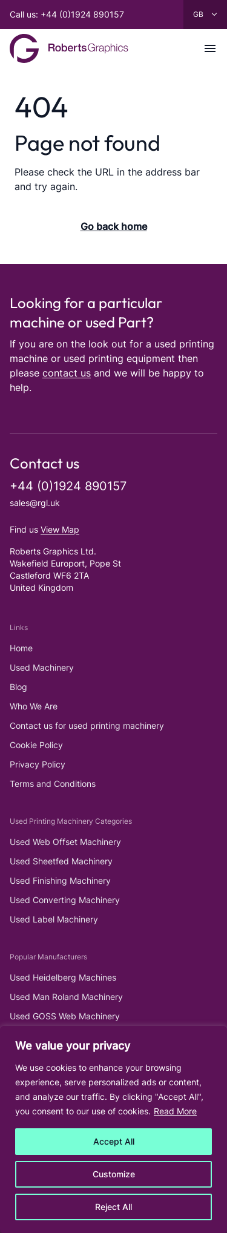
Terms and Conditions (53, 783)
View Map (60, 529)
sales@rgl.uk (35, 503)
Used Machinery (42, 667)
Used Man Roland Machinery (66, 996)
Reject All (113, 1207)
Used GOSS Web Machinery (65, 1016)
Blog (18, 687)
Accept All (113, 1141)
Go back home (114, 226)
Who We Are (34, 706)
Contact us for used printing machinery (87, 725)
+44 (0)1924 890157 (68, 486)
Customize (114, 1174)
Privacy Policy (37, 764)
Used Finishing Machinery (60, 880)
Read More (175, 1111)
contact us (66, 373)
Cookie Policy (36, 745)
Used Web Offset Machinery (65, 842)
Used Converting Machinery (65, 900)
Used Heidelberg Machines (63, 977)
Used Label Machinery (54, 919)
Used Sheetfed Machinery (61, 861)
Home (21, 648)
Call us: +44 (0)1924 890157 (67, 14)
